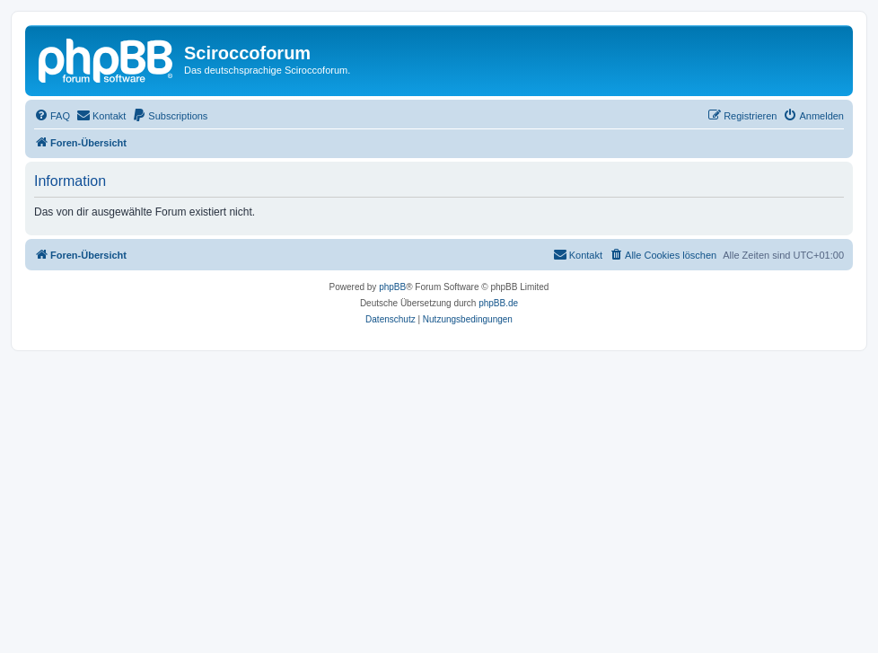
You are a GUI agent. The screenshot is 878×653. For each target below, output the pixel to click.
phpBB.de (498, 303)
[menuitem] (52, 116)
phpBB (392, 287)
